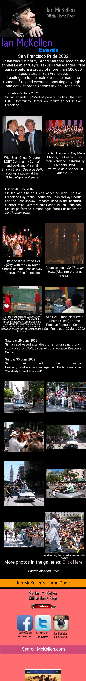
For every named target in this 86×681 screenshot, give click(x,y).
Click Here (72, 562)
